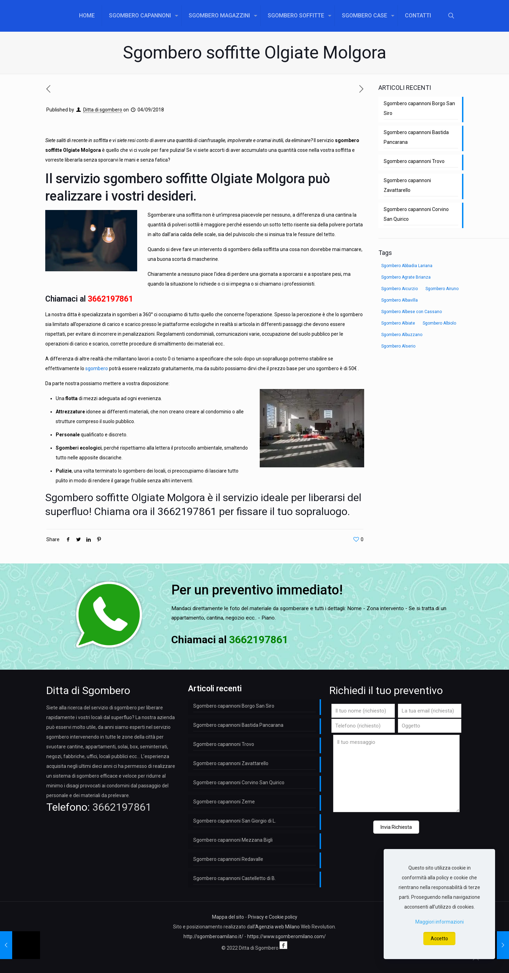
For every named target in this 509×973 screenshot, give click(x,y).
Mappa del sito (228, 917)
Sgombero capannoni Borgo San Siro (419, 108)
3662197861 (110, 299)
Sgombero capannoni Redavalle (228, 859)
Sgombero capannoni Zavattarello (407, 185)
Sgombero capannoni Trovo (414, 161)
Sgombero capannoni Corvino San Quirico (416, 214)
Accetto (439, 938)
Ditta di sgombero (102, 109)
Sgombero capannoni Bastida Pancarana (416, 137)
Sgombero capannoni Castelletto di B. (234, 878)
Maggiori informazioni (439, 922)
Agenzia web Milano (277, 926)
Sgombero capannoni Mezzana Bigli (233, 840)
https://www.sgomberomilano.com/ (286, 936)
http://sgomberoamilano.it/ (213, 936)
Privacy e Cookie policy (272, 917)
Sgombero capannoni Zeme (224, 801)
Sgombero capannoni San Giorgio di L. (234, 821)
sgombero (96, 368)
